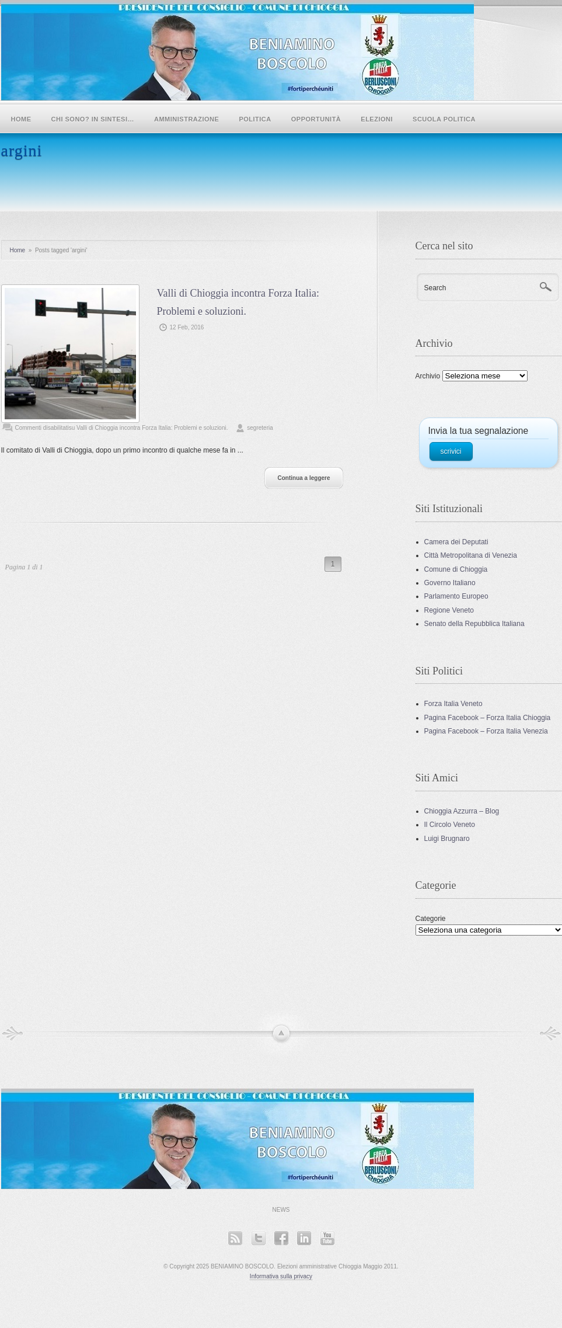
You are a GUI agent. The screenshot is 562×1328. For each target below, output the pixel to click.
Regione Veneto (449, 610)
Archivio (428, 376)
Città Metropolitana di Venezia (470, 555)
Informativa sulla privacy (281, 1276)
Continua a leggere (303, 478)
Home (21, 119)
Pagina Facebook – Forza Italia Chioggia (487, 718)
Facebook (281, 1237)
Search (435, 288)
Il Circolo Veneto (449, 825)
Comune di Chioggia (456, 569)
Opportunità (316, 119)
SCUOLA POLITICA (444, 119)
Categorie (431, 919)
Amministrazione (186, 119)
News (281, 1210)
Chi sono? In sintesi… (93, 119)
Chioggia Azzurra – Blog (462, 811)
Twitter (258, 1237)
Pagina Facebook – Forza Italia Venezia (486, 731)
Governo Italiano (450, 583)
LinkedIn (303, 1237)
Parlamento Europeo (456, 596)
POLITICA (255, 119)
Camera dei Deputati (456, 542)
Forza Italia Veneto (453, 704)
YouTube (327, 1237)
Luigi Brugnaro (447, 839)
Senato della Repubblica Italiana (474, 624)
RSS (235, 1237)
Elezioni (377, 119)
